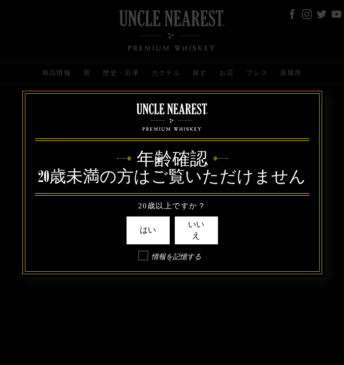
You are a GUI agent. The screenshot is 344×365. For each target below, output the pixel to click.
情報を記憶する (176, 257)
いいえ (196, 230)
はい (148, 230)
